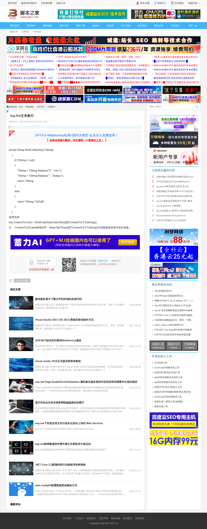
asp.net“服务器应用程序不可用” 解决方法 (176, 201)
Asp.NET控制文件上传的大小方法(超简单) (175, 305)
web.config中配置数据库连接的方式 (56, 485)
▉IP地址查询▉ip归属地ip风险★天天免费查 (80, 65)
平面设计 (175, 25)
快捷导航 (194, 3)
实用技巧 (25, 32)
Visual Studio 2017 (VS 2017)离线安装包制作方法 (64, 319)
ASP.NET (41, 107)
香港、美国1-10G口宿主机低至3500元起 (126, 69)
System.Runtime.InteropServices (171, 215)
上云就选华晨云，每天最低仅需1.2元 (76, 78)
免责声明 (103, 518)
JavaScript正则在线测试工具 (168, 397)
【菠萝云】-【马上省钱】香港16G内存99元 (32, 61)
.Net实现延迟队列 (163, 291)
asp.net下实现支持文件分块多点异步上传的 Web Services (69, 423)
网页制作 (31, 25)
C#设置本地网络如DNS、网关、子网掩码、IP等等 (179, 320)
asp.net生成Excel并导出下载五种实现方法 (176, 210)
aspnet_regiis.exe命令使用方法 (169, 325)
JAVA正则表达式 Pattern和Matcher (173, 181)
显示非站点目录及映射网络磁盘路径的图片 (59, 402)
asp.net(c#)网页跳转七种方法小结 (172, 186)
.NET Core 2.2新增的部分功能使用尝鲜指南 (60, 464)
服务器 (110, 25)
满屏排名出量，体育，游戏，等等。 (124, 57)
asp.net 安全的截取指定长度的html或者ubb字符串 (178, 310)
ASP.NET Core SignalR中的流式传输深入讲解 (176, 330)
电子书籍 (125, 25)
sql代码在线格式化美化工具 (168, 382)
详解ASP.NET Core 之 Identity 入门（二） (174, 300)
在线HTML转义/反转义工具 (168, 387)
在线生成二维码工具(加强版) (168, 401)
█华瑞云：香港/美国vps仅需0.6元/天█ (125, 78)
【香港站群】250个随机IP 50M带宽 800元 (79, 69)
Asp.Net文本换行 (22, 280)
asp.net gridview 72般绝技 (168, 206)
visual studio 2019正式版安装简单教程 (58, 361)
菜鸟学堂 (12, 3)
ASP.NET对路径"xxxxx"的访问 (171, 220)
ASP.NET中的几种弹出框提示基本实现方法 (177, 196)
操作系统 (142, 25)
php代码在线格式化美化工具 (168, 377)
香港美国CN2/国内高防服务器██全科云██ (31, 82)
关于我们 (67, 518)
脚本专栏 (64, 25)
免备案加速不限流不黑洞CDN (121, 61)
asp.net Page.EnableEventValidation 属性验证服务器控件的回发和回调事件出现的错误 (86, 381)
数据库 (96, 25)
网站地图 (115, 518)
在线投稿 (139, 518)
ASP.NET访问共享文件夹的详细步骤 (172, 334)
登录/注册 (145, 3)
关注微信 (179, 3)
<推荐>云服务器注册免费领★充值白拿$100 (176, 57)
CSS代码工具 (160, 363)
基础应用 (13, 32)
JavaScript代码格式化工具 (167, 367)
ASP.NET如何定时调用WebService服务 (58, 340)
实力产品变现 (16, 65)
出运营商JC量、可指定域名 (23, 57)
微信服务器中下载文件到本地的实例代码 (58, 299)
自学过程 (37, 32)
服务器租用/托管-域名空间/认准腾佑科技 (174, 78)
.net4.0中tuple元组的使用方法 (168, 296)
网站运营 (158, 25)
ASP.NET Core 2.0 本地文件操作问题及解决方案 (178, 315)
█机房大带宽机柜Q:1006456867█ (171, 61)
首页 (21, 107)
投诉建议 (127, 518)
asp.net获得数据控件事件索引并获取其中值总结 (63, 444)
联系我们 (91, 518)
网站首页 (14, 25)
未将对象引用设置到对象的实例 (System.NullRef (180, 177)
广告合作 (79, 518)
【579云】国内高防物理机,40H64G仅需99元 (32, 69)
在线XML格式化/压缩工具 (167, 372)
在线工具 (60, 3)
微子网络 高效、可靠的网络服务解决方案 (126, 73)
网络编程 (47, 25)
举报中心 (161, 3)
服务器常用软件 (29, 3)
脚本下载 (80, 25)
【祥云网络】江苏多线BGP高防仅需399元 (175, 73)
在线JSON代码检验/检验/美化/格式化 (172, 392)
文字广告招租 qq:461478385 (72, 57)
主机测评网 (46, 3)
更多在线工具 (161, 406)
